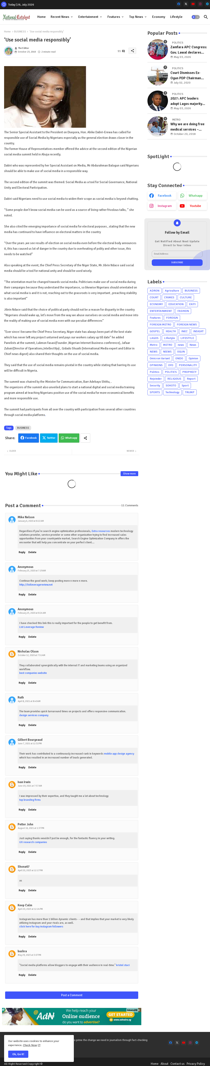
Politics (154, 372)
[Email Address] (177, 254)
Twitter (51, 438)
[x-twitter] (185, 4)
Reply (22, 552)
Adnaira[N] (132, 1010)
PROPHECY (189, 372)
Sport (185, 385)
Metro (154, 345)
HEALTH (171, 331)
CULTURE (186, 297)
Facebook (31, 438)
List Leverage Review (31, 627)
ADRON (154, 290)
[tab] (41, 17)
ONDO (179, 358)
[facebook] (178, 4)
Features (113, 17)
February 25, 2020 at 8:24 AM (32, 613)
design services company (33, 715)
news (181, 345)
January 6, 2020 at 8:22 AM (31, 521)
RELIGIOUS (174, 378)
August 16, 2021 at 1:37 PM (31, 828)
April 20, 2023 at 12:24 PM (30, 909)
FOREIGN (172, 317)
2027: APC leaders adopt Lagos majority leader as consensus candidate (186, 101)
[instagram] (200, 4)
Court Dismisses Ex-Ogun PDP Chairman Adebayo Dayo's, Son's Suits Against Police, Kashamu (187, 76)
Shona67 (24, 866)
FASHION (183, 311)
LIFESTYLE (187, 338)
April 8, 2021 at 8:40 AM (29, 701)
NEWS (154, 351)
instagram (165, 206)
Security (155, 385)
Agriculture (172, 290)
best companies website (33, 673)
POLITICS (171, 372)
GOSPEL (155, 331)
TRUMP (189, 392)
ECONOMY (156, 304)
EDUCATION (176, 304)
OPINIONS (156, 365)
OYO (170, 365)
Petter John (25, 824)
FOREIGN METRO (160, 324)
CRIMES (169, 297)
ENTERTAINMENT (161, 311)
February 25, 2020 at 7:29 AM (32, 570)
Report (191, 378)
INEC (184, 331)
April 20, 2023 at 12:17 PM (30, 870)
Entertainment (88, 17)
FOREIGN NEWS (187, 324)
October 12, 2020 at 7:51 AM (31, 655)
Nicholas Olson (28, 651)
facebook (164, 196)
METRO (167, 345)
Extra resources (101, 531)
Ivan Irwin (24, 782)
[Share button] (85, 438)
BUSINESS (20, 31)
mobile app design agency (119, 753)
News (192, 345)
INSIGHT (198, 331)
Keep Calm (25, 905)
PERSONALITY (188, 365)
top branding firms (30, 800)
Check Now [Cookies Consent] (30, 1045)
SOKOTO (171, 385)
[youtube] (193, 4)
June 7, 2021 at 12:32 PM (30, 743)
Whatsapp (71, 438)
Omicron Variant (160, 358)
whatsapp (195, 196)
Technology (172, 392)
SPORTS (155, 392)
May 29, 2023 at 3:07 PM (29, 955)
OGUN (181, 351)
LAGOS (154, 338)
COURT (154, 297)
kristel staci (123, 965)
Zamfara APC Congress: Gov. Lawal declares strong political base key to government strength (188, 50)
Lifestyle (176, 17)
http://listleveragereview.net (35, 584)
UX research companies (33, 842)
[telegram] (207, 4)
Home (41, 17)
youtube (195, 206)
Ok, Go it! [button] (18, 1054)
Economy (158, 17)
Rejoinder (156, 378)
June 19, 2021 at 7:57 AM (30, 786)
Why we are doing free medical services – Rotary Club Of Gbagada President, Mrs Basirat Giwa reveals (188, 127)
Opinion (193, 358)
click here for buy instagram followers (41, 926)
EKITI (192, 304)
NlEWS (167, 351)
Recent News (60, 17)
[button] (196, 17)
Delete (32, 552)
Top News (136, 17)
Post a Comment (71, 995)
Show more (129, 473)
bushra (22, 951)
